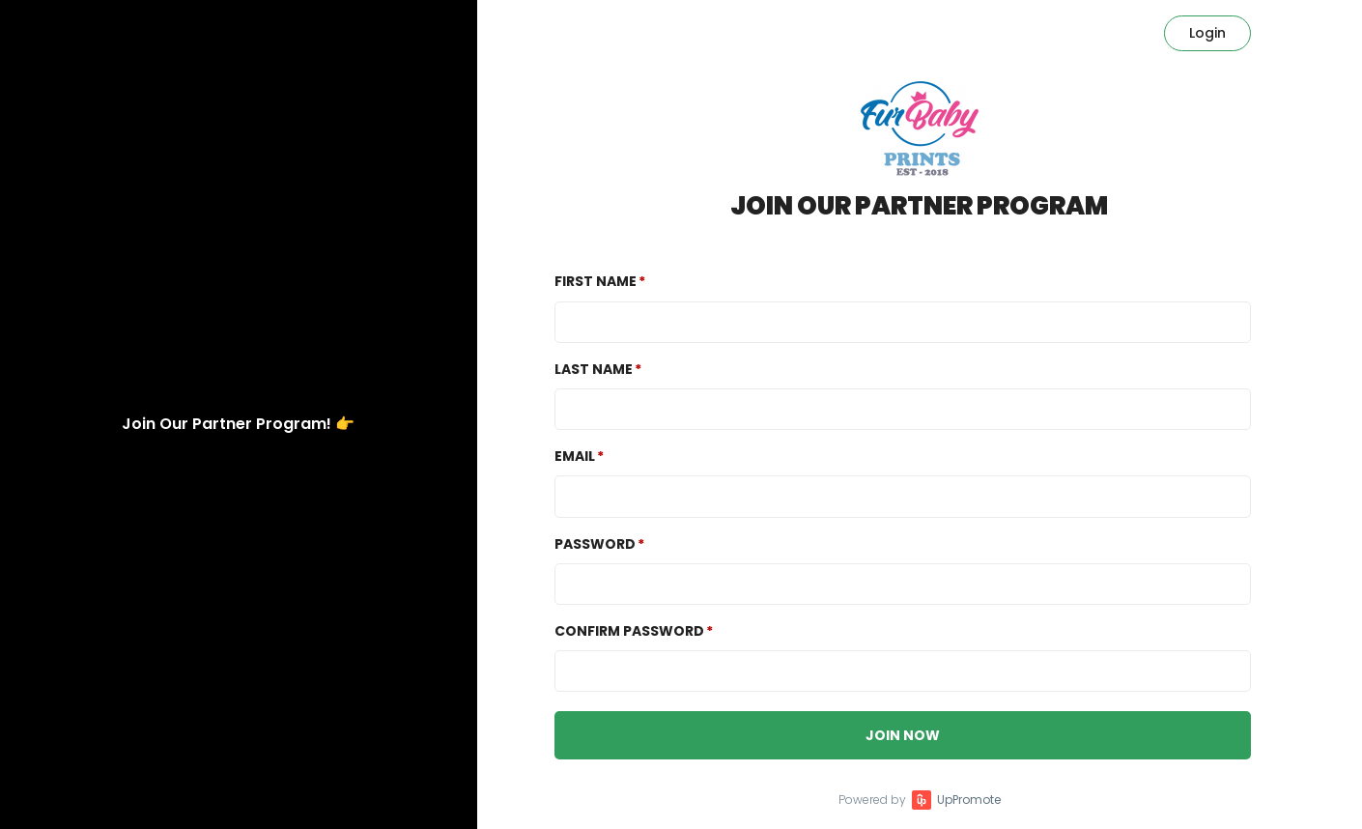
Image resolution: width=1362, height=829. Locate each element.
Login (1207, 33)
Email (574, 456)
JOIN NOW (902, 735)
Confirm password (629, 631)
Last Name (593, 369)
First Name (595, 281)
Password (595, 544)
